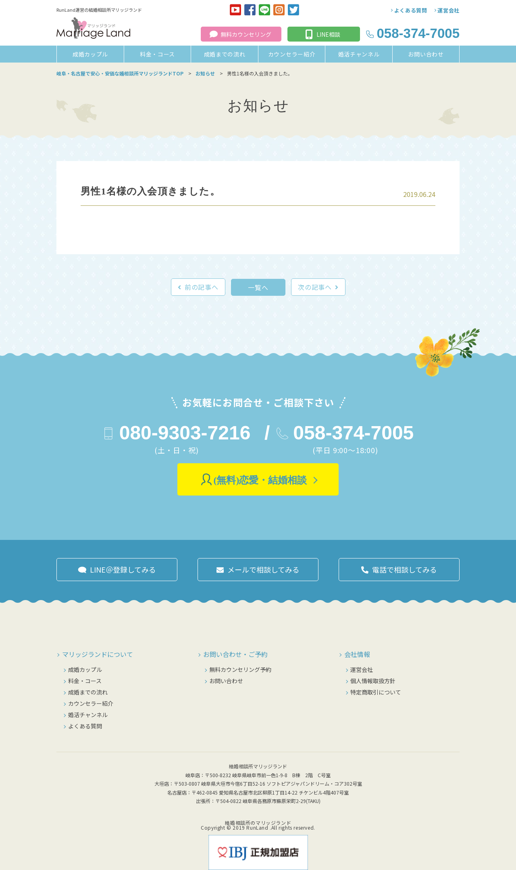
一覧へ (258, 287)
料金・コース (157, 54)
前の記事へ (201, 287)
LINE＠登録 (123, 569)
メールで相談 (263, 569)
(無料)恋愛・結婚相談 (260, 480)
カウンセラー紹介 (292, 54)
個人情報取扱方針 (372, 681)
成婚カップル (90, 54)
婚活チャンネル (359, 54)
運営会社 (448, 10)
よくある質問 (410, 10)
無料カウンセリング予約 (240, 669)
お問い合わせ (425, 54)
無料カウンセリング (246, 34)
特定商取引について (375, 692)
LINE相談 (328, 34)
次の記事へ (315, 287)
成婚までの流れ (225, 54)
